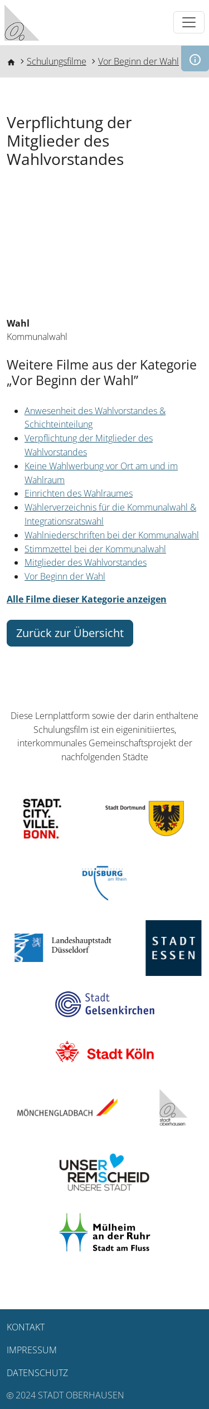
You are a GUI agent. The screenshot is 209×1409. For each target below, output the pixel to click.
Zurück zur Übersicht (70, 632)
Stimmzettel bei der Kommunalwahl (95, 549)
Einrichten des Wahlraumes (79, 493)
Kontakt (26, 1327)
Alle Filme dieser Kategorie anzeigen (87, 599)
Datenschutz (37, 1373)
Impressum (32, 1350)
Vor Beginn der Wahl (138, 61)
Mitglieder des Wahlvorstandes (86, 562)
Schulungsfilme (56, 61)
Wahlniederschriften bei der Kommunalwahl (112, 535)
